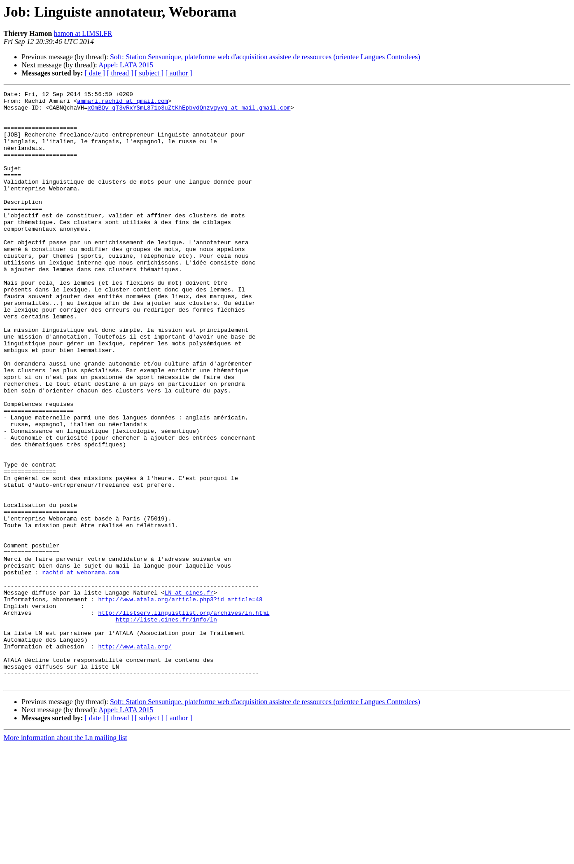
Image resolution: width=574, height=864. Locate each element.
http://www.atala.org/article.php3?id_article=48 (180, 701)
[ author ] (178, 73)
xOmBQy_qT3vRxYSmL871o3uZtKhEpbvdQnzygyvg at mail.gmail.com (188, 111)
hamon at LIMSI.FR (83, 33)
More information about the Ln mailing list (65, 856)
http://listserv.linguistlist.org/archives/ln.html (184, 718)
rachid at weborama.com (80, 669)
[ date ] (95, 73)
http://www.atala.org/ (135, 758)
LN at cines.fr (189, 693)
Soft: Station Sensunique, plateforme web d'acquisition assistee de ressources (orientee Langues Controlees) (265, 57)
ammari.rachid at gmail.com (122, 103)
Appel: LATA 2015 (126, 65)
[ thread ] (120, 73)
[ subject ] (149, 73)
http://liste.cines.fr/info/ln (166, 726)
